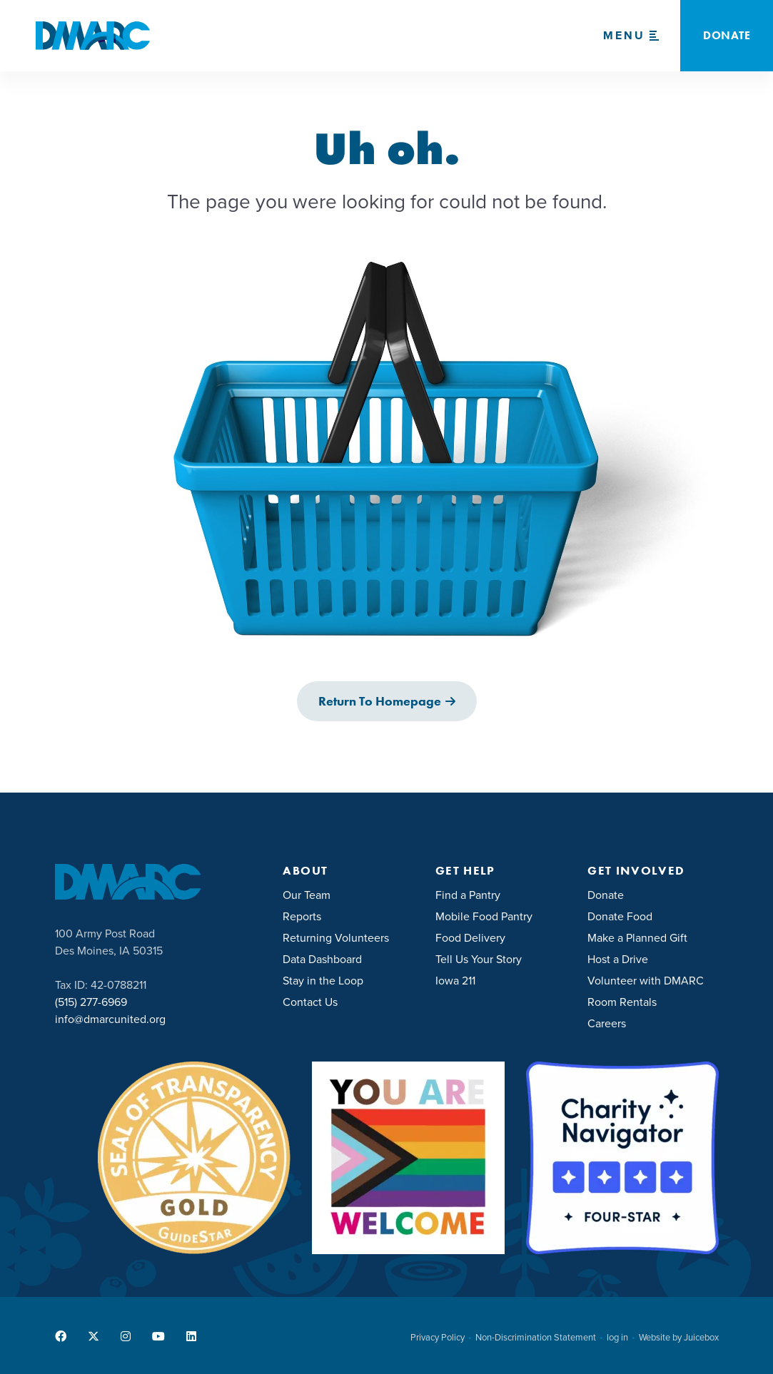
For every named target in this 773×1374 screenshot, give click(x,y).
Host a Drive (617, 959)
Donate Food (619, 916)
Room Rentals (622, 1002)
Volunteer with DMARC (645, 980)
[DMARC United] (93, 35)
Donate (605, 895)
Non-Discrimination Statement (535, 1337)
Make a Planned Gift (637, 938)
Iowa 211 (455, 980)
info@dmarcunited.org (110, 1019)
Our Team (306, 895)
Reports (302, 916)
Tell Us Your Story (478, 959)
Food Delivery (470, 938)
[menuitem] (348, 894)
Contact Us (310, 1002)
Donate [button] (726, 35)
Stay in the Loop (323, 980)
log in (617, 1337)
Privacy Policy (437, 1337)
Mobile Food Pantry (483, 916)
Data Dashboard (322, 959)
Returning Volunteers (336, 938)
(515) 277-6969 (91, 1002)
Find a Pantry (467, 895)
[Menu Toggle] (631, 35)
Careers (606, 1023)
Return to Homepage (379, 701)
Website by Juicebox (679, 1337)
